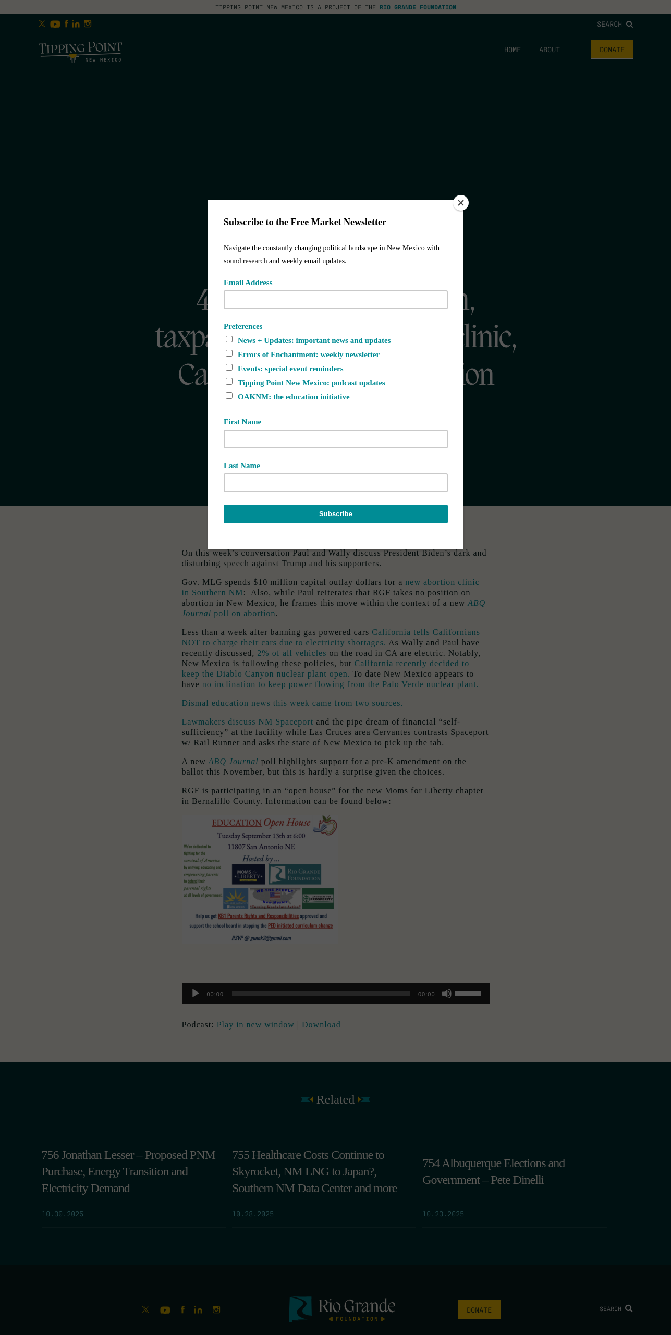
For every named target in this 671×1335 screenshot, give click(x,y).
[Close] (461, 203)
